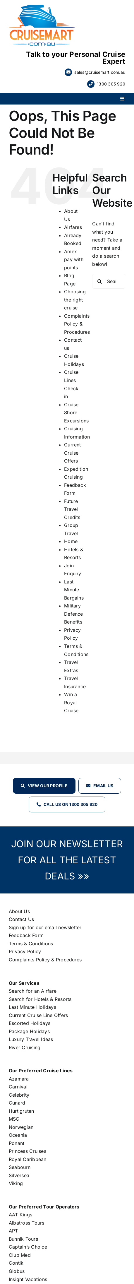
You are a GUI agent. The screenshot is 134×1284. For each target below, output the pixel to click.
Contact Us (21, 919)
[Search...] (108, 281)
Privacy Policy (25, 951)
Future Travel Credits (72, 509)
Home (71, 541)
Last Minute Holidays (32, 1007)
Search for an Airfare (32, 991)
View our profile (48, 785)
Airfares (73, 227)
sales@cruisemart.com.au (99, 72)
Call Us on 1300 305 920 (71, 804)
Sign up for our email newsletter (45, 927)
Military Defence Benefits (73, 614)
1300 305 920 (111, 83)
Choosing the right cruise (75, 300)
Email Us (103, 785)
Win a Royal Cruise (71, 702)
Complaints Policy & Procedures (77, 324)
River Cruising (24, 1047)
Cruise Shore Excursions (76, 413)
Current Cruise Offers (72, 453)
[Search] (99, 281)
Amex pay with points (73, 260)
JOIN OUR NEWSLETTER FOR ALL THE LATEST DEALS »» (67, 860)
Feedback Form (26, 935)
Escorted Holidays (29, 1023)
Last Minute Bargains (74, 590)
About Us (19, 911)
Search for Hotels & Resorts (40, 999)
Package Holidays (29, 1031)
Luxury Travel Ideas (31, 1039)
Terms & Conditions (31, 943)
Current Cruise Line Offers (38, 1015)
